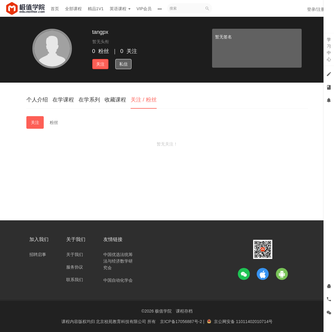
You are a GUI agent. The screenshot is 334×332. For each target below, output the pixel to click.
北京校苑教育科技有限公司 (121, 321)
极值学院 (163, 311)
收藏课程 (115, 100)
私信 (123, 64)
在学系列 (89, 100)
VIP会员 (144, 8)
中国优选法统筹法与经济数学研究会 (118, 261)
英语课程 (120, 8)
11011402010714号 (254, 321)
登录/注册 (316, 9)
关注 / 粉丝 (144, 100)
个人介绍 (37, 100)
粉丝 (54, 122)
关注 (100, 64)
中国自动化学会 (118, 280)
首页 (55, 8)
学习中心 (329, 49)
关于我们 (74, 254)
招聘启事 (37, 254)
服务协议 (74, 267)
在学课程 (63, 100)
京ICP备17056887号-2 (181, 321)
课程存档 (184, 311)
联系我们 (74, 279)
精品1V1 (96, 8)
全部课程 (73, 8)
